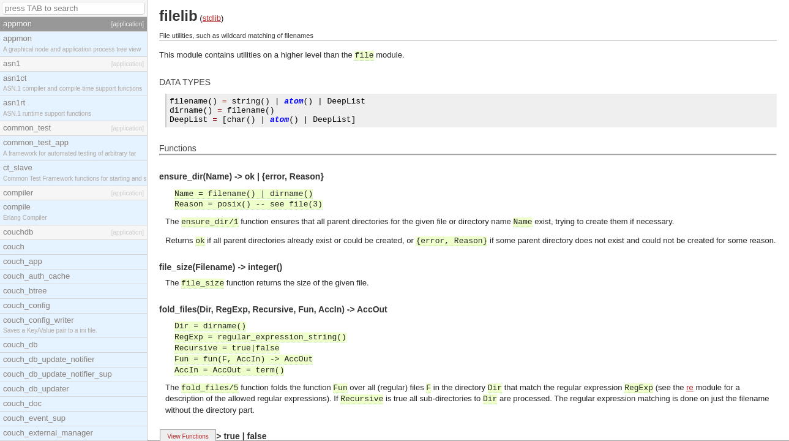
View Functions (188, 436)
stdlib (212, 18)
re (690, 387)
